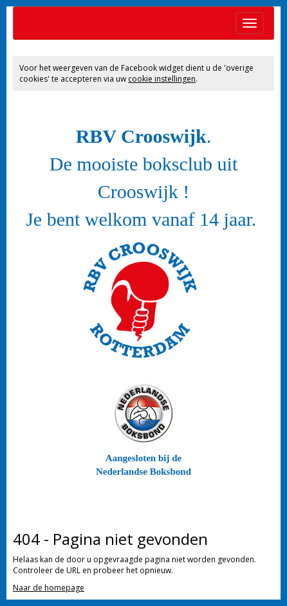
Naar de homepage (48, 587)
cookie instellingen (162, 78)
